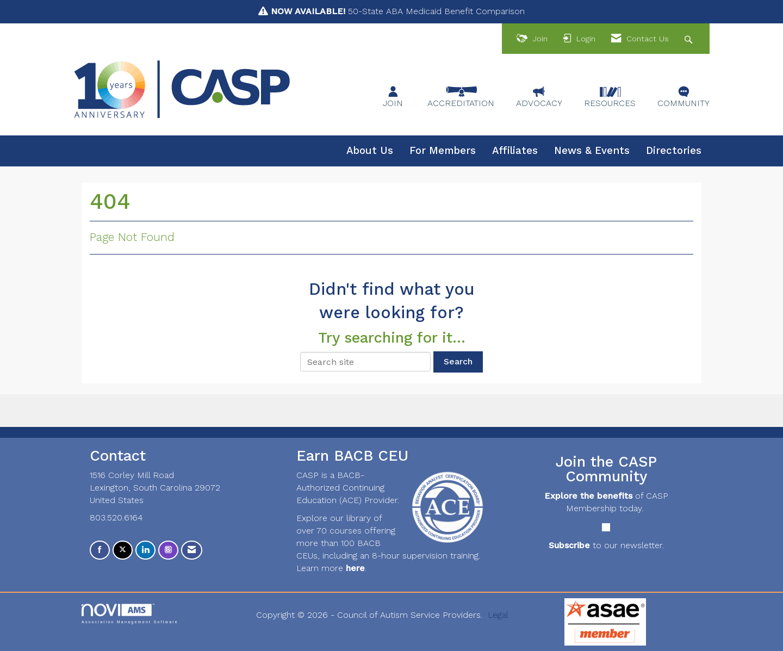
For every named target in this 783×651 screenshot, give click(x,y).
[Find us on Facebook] (100, 550)
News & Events (592, 151)
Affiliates (515, 151)
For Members (442, 151)
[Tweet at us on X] (123, 550)
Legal (498, 615)
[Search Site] (690, 39)
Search (458, 361)
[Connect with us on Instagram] (168, 550)
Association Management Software (130, 614)
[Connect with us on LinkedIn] (145, 550)
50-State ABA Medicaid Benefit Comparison (398, 11)
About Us (369, 151)
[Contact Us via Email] (191, 550)
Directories (673, 151)
